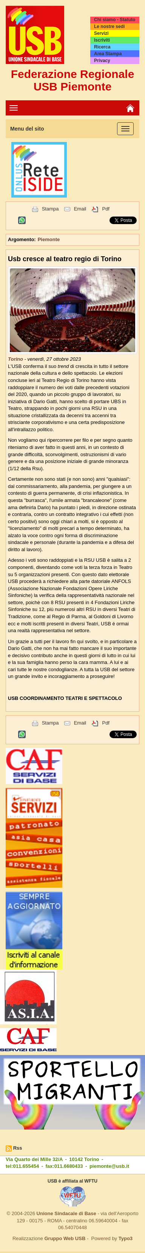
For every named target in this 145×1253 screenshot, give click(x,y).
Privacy (102, 60)
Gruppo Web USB (64, 1238)
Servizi (101, 33)
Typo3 (126, 1238)
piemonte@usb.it (109, 1166)
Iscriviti (102, 40)
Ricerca (102, 47)
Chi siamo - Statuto (114, 19)
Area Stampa (108, 53)
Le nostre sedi (109, 26)
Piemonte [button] (49, 239)
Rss (17, 1148)
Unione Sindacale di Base (66, 1213)
